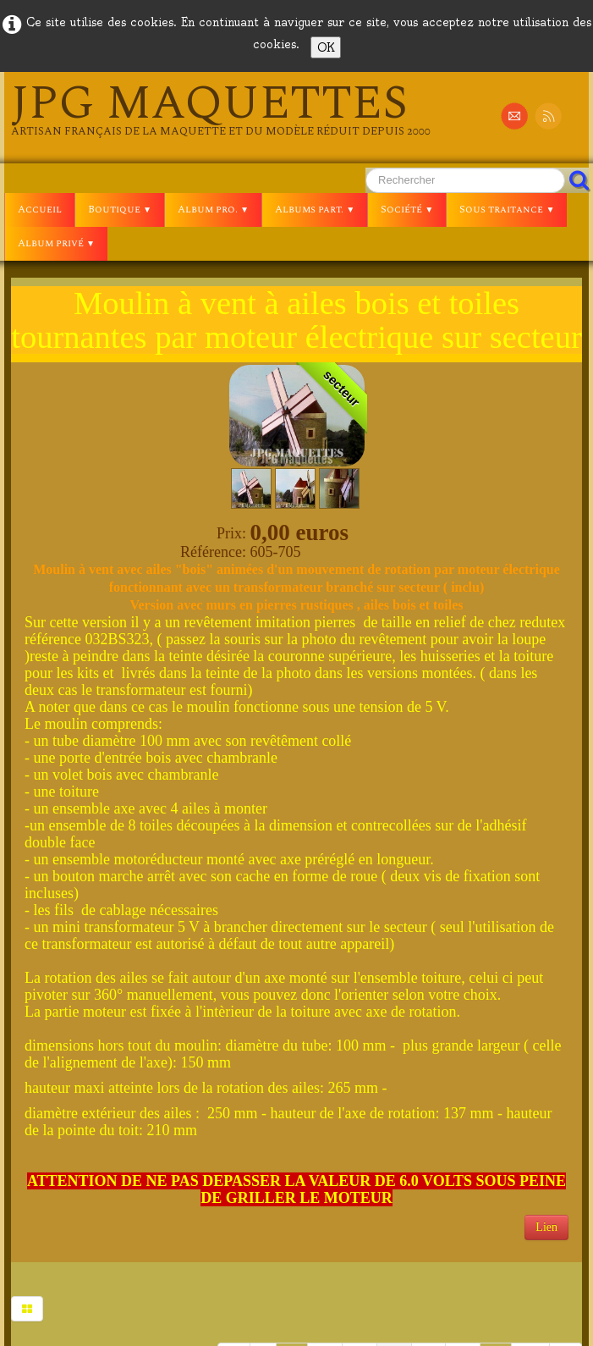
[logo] (221, 109)
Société (407, 209)
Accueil (40, 209)
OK (325, 47)
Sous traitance (506, 209)
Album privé (56, 243)
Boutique (119, 209)
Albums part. (314, 209)
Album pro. (213, 209)
